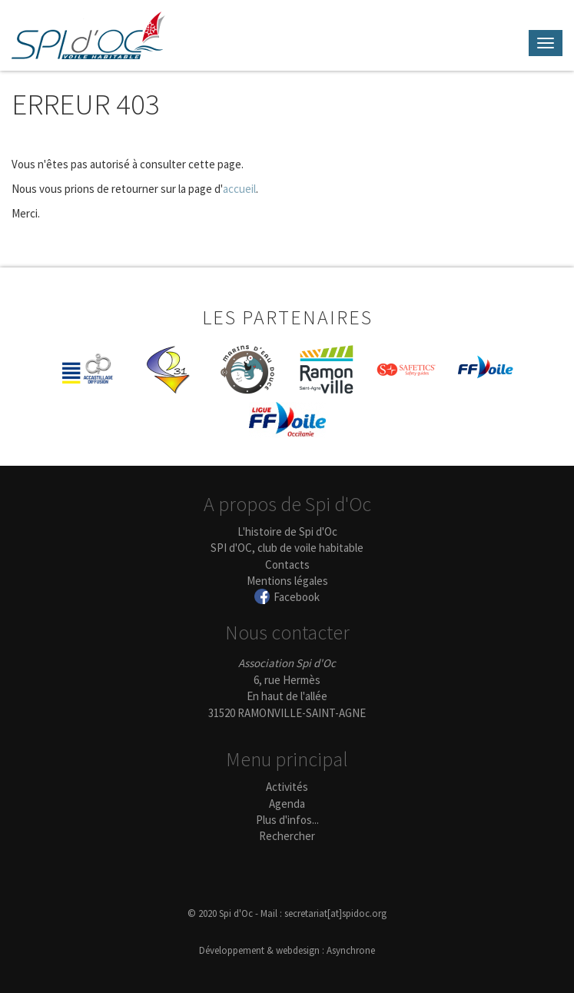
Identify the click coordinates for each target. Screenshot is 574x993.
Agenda (287, 803)
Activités (287, 786)
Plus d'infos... (287, 819)
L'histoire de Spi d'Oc (287, 531)
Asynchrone (351, 950)
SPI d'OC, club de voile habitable (287, 547)
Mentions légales (287, 580)
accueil (239, 188)
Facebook (297, 596)
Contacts (287, 564)
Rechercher (287, 836)
